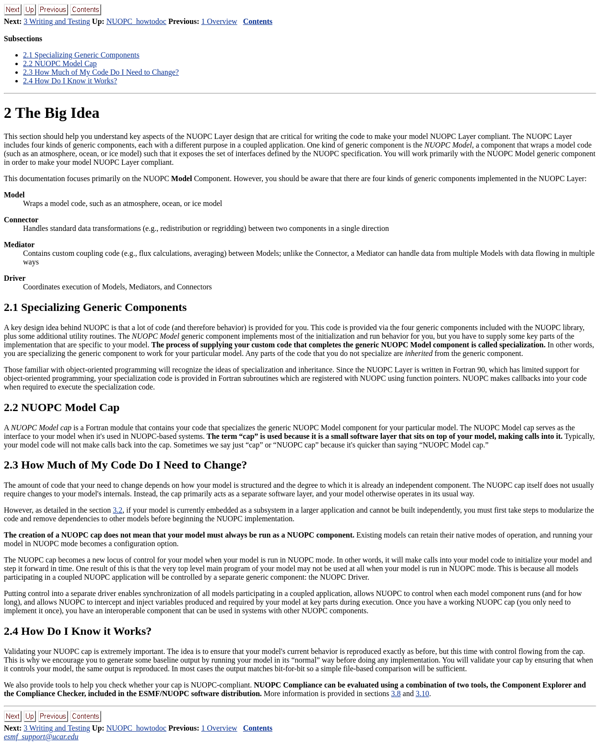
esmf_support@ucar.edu (41, 737)
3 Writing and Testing (57, 21)
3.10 (422, 693)
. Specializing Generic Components (81, 55)
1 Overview (219, 21)
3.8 (396, 693)
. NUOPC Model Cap (60, 63)
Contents (257, 21)
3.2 (117, 510)
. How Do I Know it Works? (70, 81)
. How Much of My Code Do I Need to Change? (101, 72)
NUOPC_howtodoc (136, 21)
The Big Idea (51, 112)
